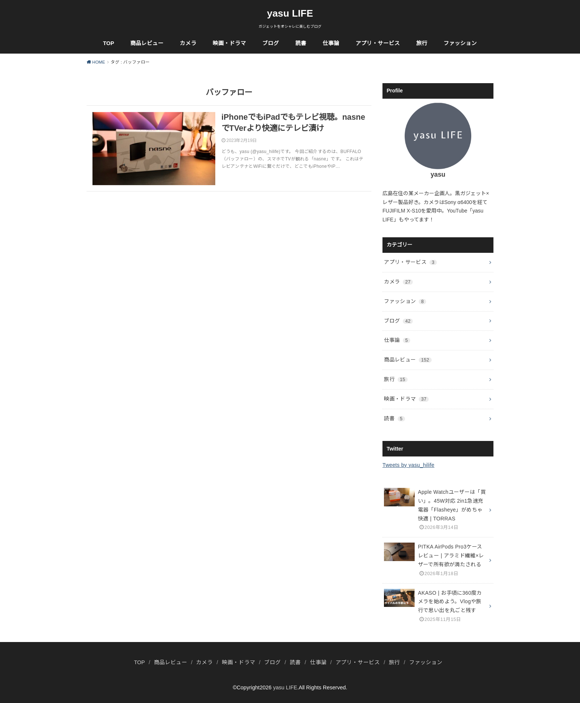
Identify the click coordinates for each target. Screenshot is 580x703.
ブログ (270, 43)
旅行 (421, 43)
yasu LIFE (290, 13)
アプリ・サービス (377, 43)
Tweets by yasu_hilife (408, 465)
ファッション (460, 43)
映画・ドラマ (229, 43)
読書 (300, 43)
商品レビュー (146, 43)
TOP (108, 43)
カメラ (188, 43)
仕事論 (331, 43)
